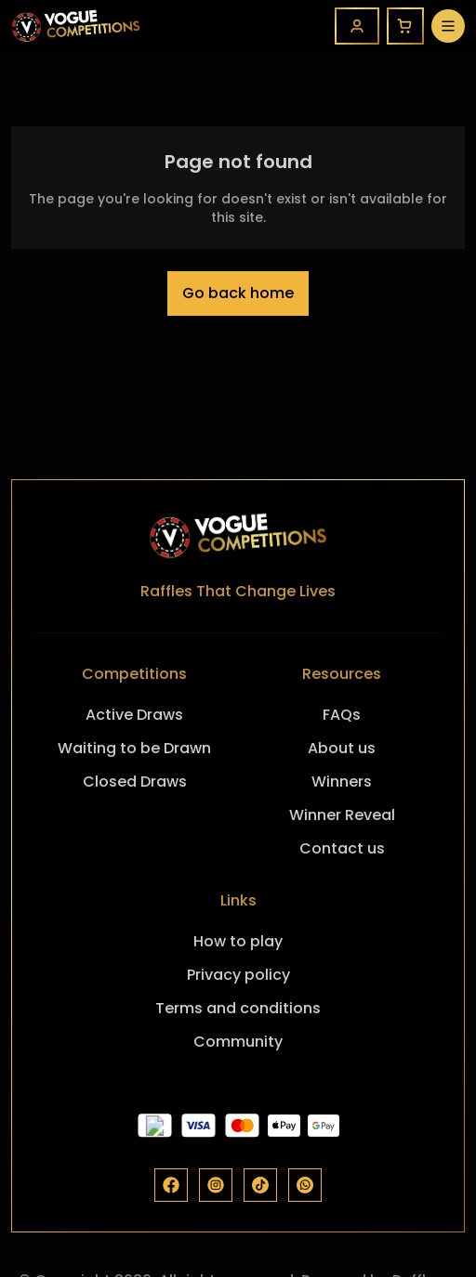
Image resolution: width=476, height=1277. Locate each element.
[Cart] (405, 26)
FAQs (342, 714)
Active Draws (134, 714)
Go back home (238, 293)
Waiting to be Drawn (134, 748)
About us (342, 748)
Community (238, 1041)
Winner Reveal (342, 815)
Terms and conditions (238, 1008)
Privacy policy (238, 974)
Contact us (342, 848)
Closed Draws (135, 781)
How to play (238, 941)
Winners (341, 781)
